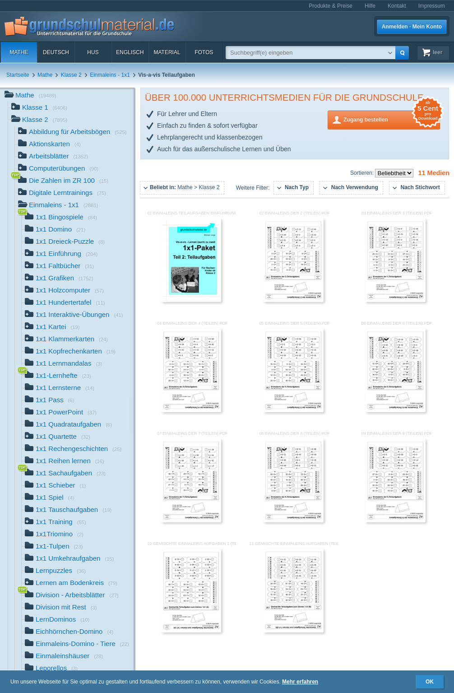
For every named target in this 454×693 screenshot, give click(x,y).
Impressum (431, 6)
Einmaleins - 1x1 (110, 75)
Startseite (17, 75)
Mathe (18, 52)
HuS (92, 52)
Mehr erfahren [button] (300, 682)
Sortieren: (362, 173)
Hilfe (370, 6)
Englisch (130, 52)
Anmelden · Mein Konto (412, 26)
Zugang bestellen (391, 119)
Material (166, 52)
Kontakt (397, 6)
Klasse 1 (39, 108)
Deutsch (56, 52)
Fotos (204, 52)
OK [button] (430, 682)
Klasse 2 (71, 75)
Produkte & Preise (330, 6)
